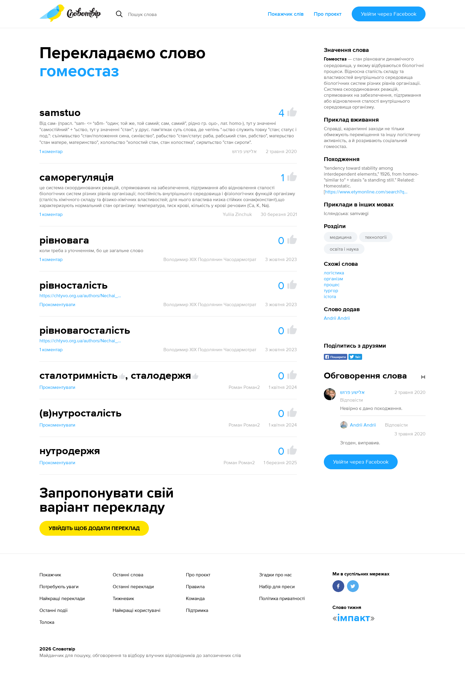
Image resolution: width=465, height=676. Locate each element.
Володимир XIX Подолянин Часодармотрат (209, 259)
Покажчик (50, 574)
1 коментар (51, 151)
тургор (331, 290)
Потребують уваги (59, 586)
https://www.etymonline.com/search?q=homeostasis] (366, 191)
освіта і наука (344, 249)
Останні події (53, 610)
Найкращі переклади (62, 598)
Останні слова (128, 574)
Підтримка (197, 610)
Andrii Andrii (337, 318)
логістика (334, 272)
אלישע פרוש (244, 151)
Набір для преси (277, 586)
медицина (340, 237)
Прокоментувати (57, 304)
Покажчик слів (286, 14)
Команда (195, 598)
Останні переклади (133, 586)
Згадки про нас (275, 574)
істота (330, 296)
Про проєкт (328, 14)
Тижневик (123, 598)
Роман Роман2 (244, 387)
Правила (195, 586)
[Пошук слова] (181, 14)
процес (332, 284)
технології (376, 237)
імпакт (353, 618)
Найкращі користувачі (136, 610)
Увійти (388, 14)
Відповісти (351, 400)
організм (333, 278)
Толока (46, 622)
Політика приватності (282, 598)
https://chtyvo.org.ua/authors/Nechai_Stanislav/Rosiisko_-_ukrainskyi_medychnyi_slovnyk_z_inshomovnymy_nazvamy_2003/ (80, 295)
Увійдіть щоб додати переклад (94, 528)
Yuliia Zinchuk (237, 214)
